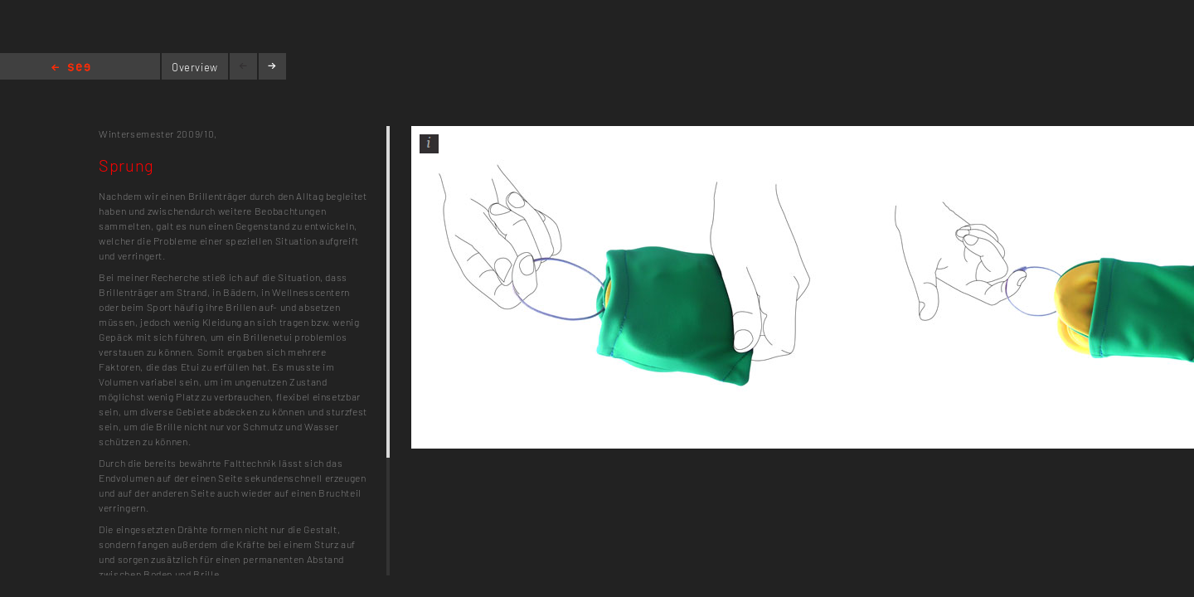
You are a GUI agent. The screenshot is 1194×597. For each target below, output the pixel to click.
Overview (195, 67)
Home (70, 68)
